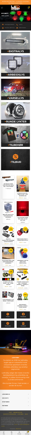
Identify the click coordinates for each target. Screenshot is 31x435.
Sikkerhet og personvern (9, 414)
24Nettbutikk (18, 428)
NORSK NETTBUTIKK (8, 1)
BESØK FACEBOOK (22, 27)
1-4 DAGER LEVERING (22, 1)
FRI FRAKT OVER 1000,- (15, 3)
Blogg (26, 414)
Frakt (10, 412)
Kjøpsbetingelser (17, 412)
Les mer (16, 424)
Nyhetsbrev (20, 414)
